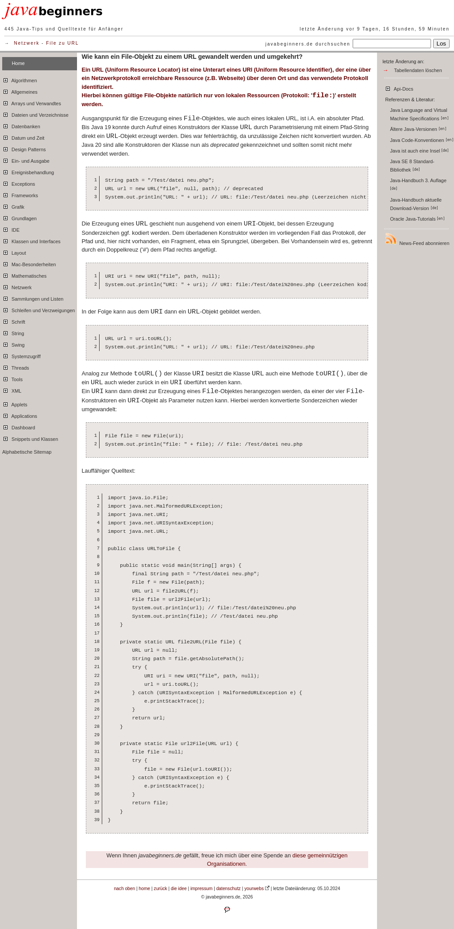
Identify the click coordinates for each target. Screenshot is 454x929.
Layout (14, 252)
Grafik (13, 206)
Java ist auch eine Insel (419, 150)
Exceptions (18, 183)
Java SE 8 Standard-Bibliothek (412, 165)
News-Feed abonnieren (417, 239)
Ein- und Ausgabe (26, 160)
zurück (160, 888)
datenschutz (228, 888)
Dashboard (18, 426)
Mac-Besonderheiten (29, 263)
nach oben (124, 888)
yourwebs (254, 888)
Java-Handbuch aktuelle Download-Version (416, 204)
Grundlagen (19, 217)
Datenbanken (21, 125)
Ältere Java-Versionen (418, 129)
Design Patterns (24, 148)
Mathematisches (24, 275)
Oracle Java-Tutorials (417, 219)
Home (18, 63)
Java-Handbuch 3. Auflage (419, 184)
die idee (179, 888)
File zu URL (62, 43)
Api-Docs (399, 88)
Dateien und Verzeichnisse (35, 114)
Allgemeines (20, 91)
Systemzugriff (21, 355)
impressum (201, 888)
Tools (12, 378)
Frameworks (20, 194)
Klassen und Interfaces (31, 240)
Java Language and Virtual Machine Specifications (419, 114)
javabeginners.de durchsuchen (307, 44)
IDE (10, 229)
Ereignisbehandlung (28, 171)
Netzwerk (27, 43)
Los (441, 43)
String (13, 332)
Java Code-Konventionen (421, 140)
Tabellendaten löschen (418, 70)
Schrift (13, 321)
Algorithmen (19, 79)
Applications (19, 415)
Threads (15, 367)
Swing (13, 344)
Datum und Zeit (23, 137)
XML (11, 390)
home (144, 888)
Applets (14, 403)
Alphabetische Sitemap (26, 452)
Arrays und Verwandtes (31, 102)
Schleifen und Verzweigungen (38, 309)
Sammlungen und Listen (32, 298)
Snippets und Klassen (30, 438)
